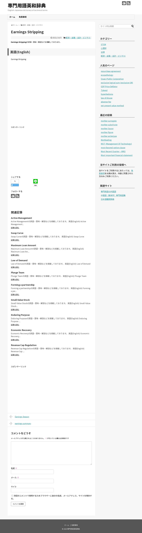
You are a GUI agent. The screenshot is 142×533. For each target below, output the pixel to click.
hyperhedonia (107, 94)
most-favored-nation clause (113, 147)
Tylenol (104, 90)
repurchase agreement (111, 71)
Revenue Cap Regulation (24, 345)
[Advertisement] (51, 95)
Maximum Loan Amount (23, 245)
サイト (14, 486)
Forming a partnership (22, 284)
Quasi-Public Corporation (112, 78)
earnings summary (20, 423)
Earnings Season (19, 417)
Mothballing (106, 139)
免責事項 (23, 16)
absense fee (106, 101)
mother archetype (109, 136)
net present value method (112, 105)
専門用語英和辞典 (27, 5)
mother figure (107, 132)
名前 (14, 468)
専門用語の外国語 (108, 191)
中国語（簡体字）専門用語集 (113, 195)
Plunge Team (17, 272)
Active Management (21, 217)
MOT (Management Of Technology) (116, 143)
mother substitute (109, 124)
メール (15, 477)
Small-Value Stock (20, 299)
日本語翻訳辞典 (107, 199)
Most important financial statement (116, 155)
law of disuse (106, 97)
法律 (103, 52)
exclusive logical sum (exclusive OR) (117, 82)
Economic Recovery (21, 329)
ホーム (12, 16)
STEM (103, 44)
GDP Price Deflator (109, 86)
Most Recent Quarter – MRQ (113, 151)
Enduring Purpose (20, 314)
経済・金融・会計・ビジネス (78, 37)
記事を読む (15, 227)
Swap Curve (17, 232)
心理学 (104, 48)
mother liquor (107, 128)
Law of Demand (19, 260)
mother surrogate (109, 120)
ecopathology (107, 75)
